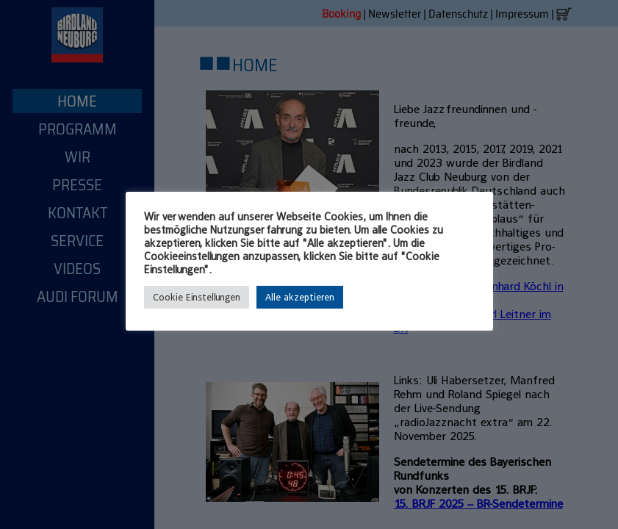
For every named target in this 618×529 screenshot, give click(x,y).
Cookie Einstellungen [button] (196, 297)
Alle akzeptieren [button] (299, 297)
